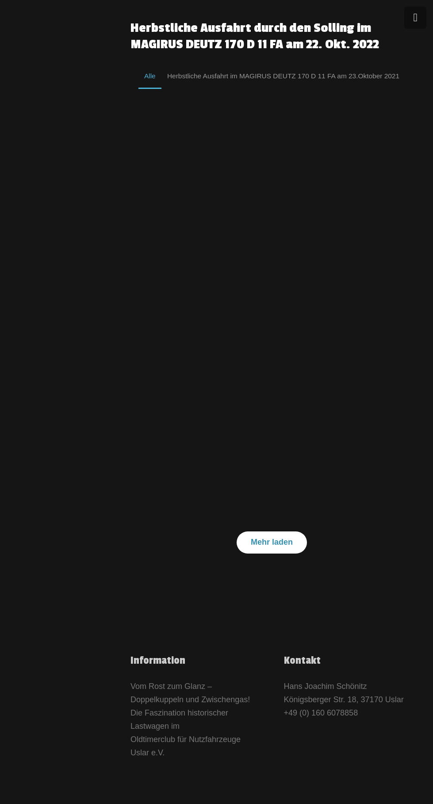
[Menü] (415, 18)
